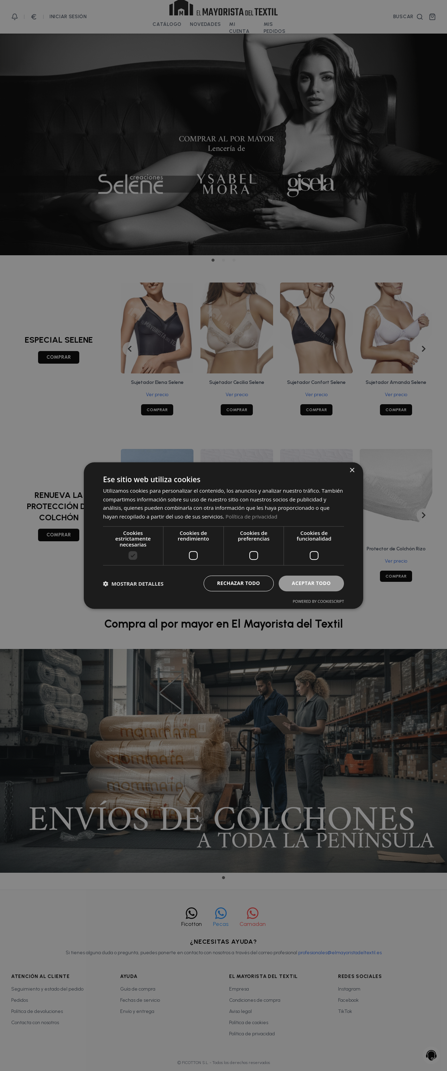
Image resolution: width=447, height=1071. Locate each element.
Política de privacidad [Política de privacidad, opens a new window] (251, 516)
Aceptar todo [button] (311, 583)
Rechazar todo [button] (238, 583)
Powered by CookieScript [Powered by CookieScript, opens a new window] (318, 601)
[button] (133, 583)
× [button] (351, 470)
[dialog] (223, 535)
